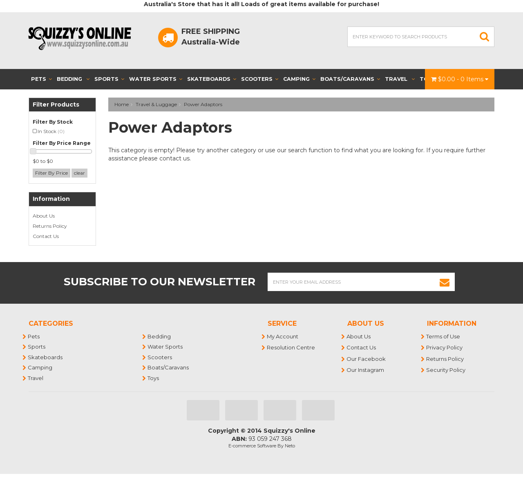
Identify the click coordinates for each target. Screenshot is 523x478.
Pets (41, 79)
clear (79, 173)
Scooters (259, 79)
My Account (283, 336)
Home (121, 104)
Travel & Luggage (156, 104)
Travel (400, 79)
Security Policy (446, 370)
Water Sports (155, 79)
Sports (109, 79)
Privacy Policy (445, 347)
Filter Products (56, 105)
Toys (153, 378)
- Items (459, 79)
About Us (44, 216)
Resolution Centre (291, 347)
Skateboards (211, 79)
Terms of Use (443, 336)
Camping (299, 79)
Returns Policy (50, 226)
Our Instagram (365, 370)
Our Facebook (366, 359)
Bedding (73, 79)
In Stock (51, 131)
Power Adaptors (203, 104)
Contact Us (46, 236)
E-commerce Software (252, 446)
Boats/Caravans (350, 79)
